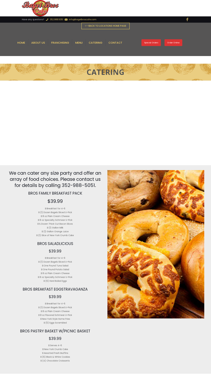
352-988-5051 (78, 185)
